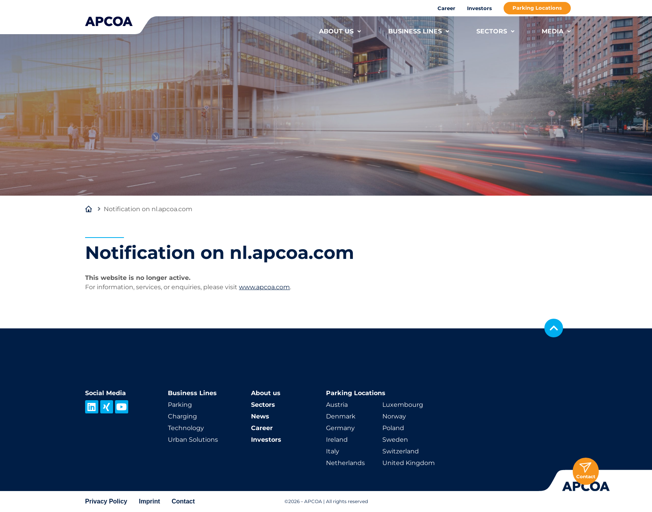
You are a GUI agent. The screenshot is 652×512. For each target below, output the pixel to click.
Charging (182, 416)
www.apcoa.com (264, 287)
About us (266, 393)
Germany (340, 428)
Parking (180, 404)
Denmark (341, 416)
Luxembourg (402, 404)
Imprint (149, 501)
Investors (479, 8)
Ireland (337, 439)
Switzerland (400, 451)
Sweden (395, 439)
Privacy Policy (106, 501)
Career (446, 8)
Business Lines (192, 393)
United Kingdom (408, 463)
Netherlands (345, 463)
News (260, 416)
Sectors (263, 404)
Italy (332, 451)
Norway (394, 416)
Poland (393, 428)
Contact (183, 501)
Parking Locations (537, 8)
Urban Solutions (193, 439)
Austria (337, 404)
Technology (186, 428)
